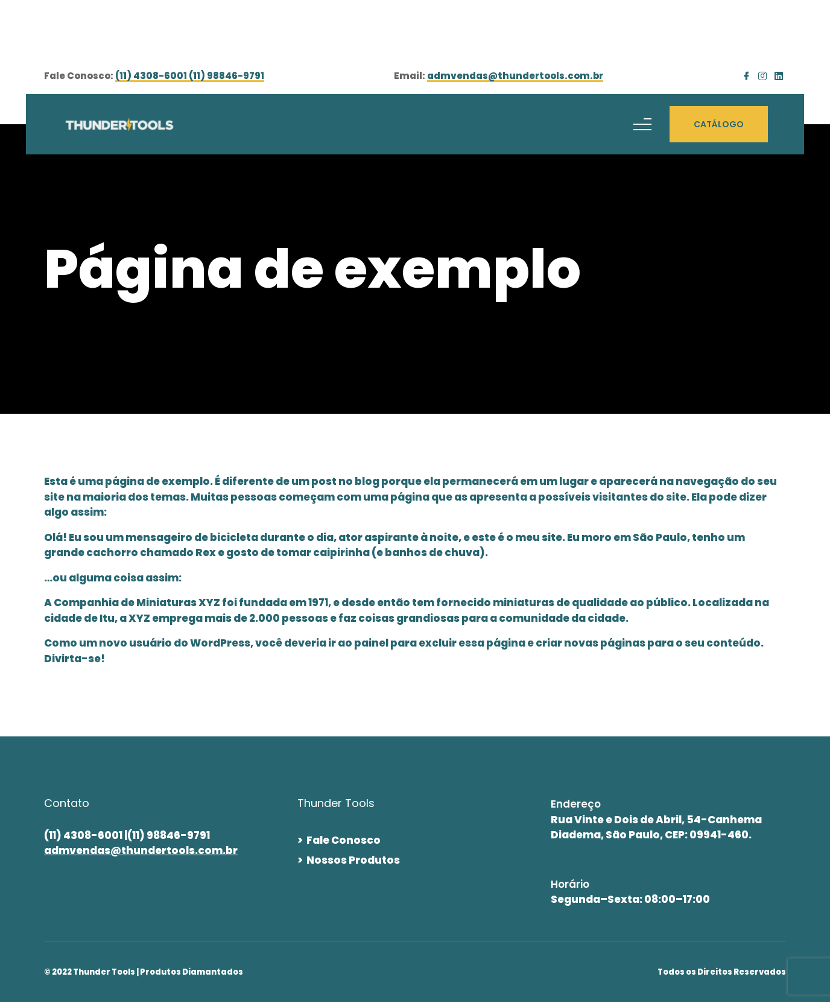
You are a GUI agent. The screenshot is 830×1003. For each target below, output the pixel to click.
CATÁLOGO (719, 124)
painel (371, 643)
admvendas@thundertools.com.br (515, 76)
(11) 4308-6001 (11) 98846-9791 (189, 76)
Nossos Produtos (353, 860)
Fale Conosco (343, 840)
